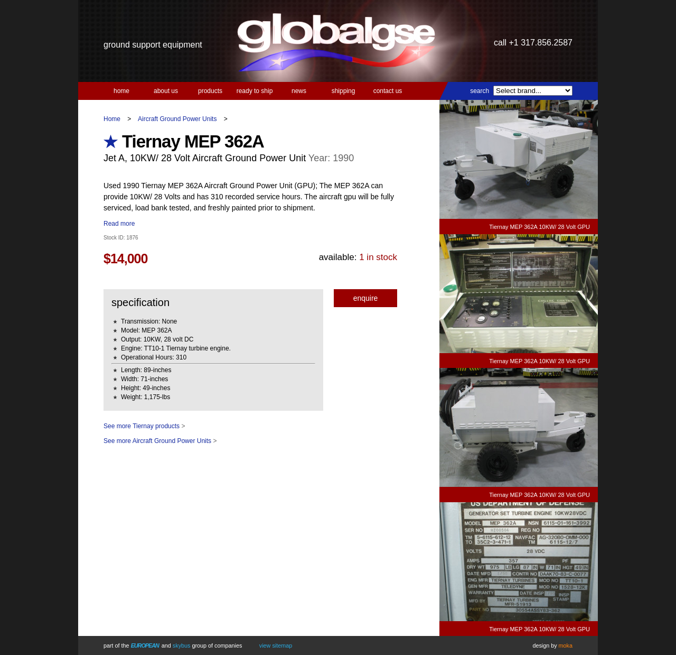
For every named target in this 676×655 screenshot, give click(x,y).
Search (479, 91)
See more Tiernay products (142, 426)
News (299, 91)
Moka (565, 645)
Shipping (343, 91)
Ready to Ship (255, 91)
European (145, 645)
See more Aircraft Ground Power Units (157, 441)
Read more (119, 223)
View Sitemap (275, 645)
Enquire (365, 298)
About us (166, 91)
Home (121, 91)
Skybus (182, 645)
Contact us (387, 91)
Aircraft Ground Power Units (177, 119)
